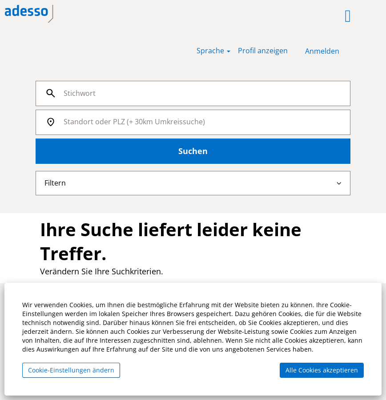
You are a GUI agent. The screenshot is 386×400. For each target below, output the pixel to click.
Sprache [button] (213, 50)
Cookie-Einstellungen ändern (71, 370)
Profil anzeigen (263, 50)
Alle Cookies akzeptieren (321, 370)
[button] (242, 16)
